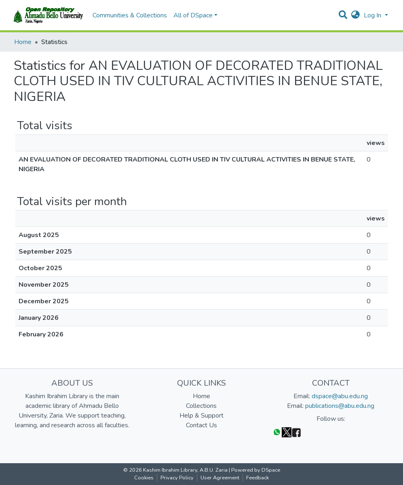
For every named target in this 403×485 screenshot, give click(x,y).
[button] (355, 15)
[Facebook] (296, 432)
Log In (373, 15)
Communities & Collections (130, 15)
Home (23, 42)
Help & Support (201, 415)
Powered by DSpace (255, 470)
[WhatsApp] (277, 432)
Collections (201, 405)
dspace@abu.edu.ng (340, 396)
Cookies (144, 477)
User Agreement (219, 477)
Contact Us (201, 425)
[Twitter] (286, 432)
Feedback (257, 477)
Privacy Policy (177, 477)
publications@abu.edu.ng (339, 405)
